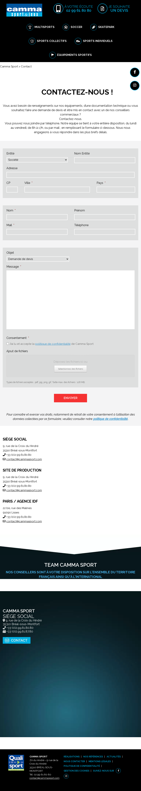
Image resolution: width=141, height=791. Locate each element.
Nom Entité (82, 153)
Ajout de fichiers (17, 351)
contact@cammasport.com (24, 459)
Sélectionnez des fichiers (70, 369)
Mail (10, 225)
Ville (28, 183)
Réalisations (72, 756)
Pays (101, 183)
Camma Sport (9, 66)
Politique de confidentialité (82, 766)
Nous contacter (74, 761)
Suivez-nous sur (103, 771)
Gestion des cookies (76, 771)
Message (13, 266)
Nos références (93, 756)
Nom (11, 210)
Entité (10, 153)
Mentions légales (100, 761)
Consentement (17, 338)
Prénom (79, 210)
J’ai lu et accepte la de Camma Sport (51, 344)
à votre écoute (78, 8)
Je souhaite (119, 8)
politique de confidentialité (52, 344)
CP (8, 183)
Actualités (114, 756)
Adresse (11, 168)
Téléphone (81, 225)
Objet (10, 252)
